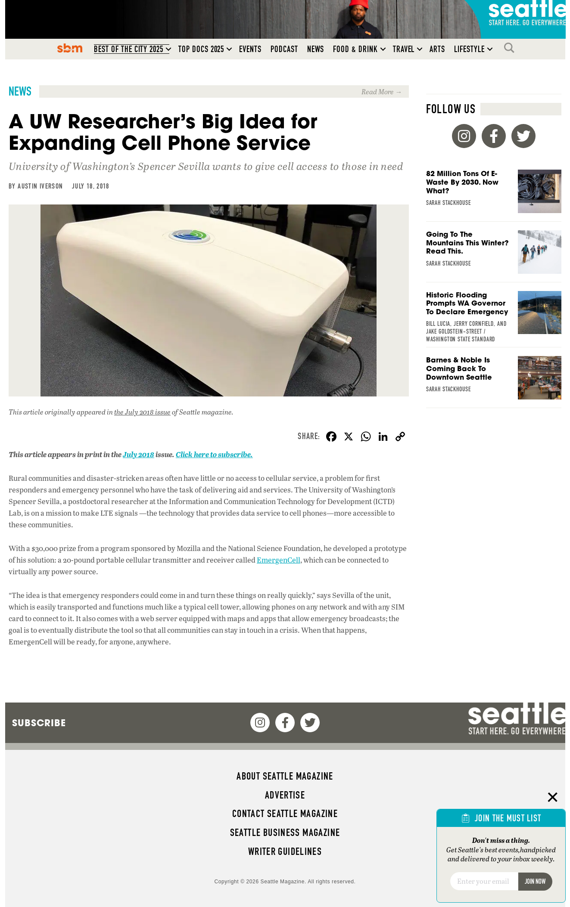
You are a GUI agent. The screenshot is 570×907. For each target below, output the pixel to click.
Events (250, 49)
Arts (437, 49)
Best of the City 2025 (128, 49)
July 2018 (138, 454)
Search (511, 48)
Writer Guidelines (285, 851)
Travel (404, 49)
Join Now (535, 881)
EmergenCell (278, 560)
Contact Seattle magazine (285, 814)
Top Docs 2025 (201, 49)
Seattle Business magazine (285, 833)
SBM (70, 48)
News (315, 49)
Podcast (284, 49)
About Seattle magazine (285, 776)
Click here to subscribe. (214, 454)
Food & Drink (355, 49)
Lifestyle (469, 49)
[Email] (484, 881)
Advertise (285, 795)
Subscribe (39, 723)
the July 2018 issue (142, 411)
